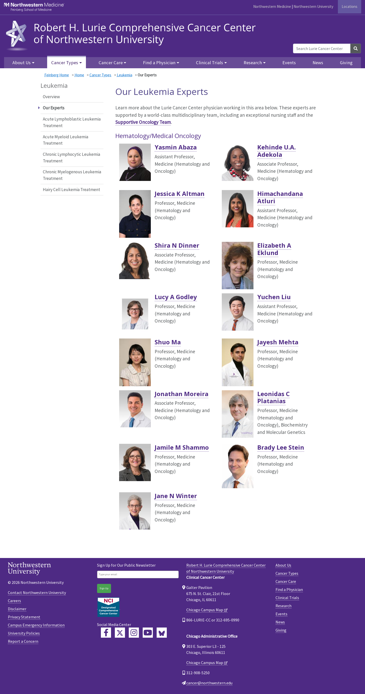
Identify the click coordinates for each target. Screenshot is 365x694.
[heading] (132, 35)
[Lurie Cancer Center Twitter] (120, 633)
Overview (51, 96)
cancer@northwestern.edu (209, 682)
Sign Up (104, 588)
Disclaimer (17, 608)
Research (283, 605)
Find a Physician (289, 589)
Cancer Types (100, 75)
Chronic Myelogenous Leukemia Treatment (72, 175)
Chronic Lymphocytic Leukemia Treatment (71, 157)
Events (289, 62)
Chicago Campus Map (204, 609)
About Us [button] (21, 62)
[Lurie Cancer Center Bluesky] (162, 633)
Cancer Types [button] (64, 62)
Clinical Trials (287, 597)
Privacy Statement (24, 616)
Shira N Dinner (177, 245)
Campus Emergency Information (36, 625)
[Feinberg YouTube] (148, 633)
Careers (14, 600)
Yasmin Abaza (176, 147)
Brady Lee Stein (280, 447)
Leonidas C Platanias (273, 397)
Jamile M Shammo (182, 447)
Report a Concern (23, 641)
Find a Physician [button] (159, 62)
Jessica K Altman (180, 193)
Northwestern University (313, 6)
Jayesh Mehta (277, 342)
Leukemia (124, 75)
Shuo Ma (168, 342)
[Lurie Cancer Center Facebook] (106, 633)
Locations (349, 6)
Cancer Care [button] (111, 62)
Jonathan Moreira (181, 394)
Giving (346, 62)
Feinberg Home (56, 75)
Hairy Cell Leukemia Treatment (71, 189)
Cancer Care (286, 581)
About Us (283, 565)
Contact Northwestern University (37, 592)
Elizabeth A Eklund (274, 249)
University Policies (24, 633)
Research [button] (253, 62)
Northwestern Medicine (272, 6)
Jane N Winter (176, 496)
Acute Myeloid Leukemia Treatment (65, 140)
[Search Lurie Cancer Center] (322, 48)
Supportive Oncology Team (143, 122)
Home (79, 75)
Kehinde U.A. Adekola (276, 151)
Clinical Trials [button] (209, 62)
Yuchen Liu (274, 297)
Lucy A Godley (176, 297)
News (318, 62)
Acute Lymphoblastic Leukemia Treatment (72, 122)
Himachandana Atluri (280, 197)
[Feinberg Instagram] (134, 633)
